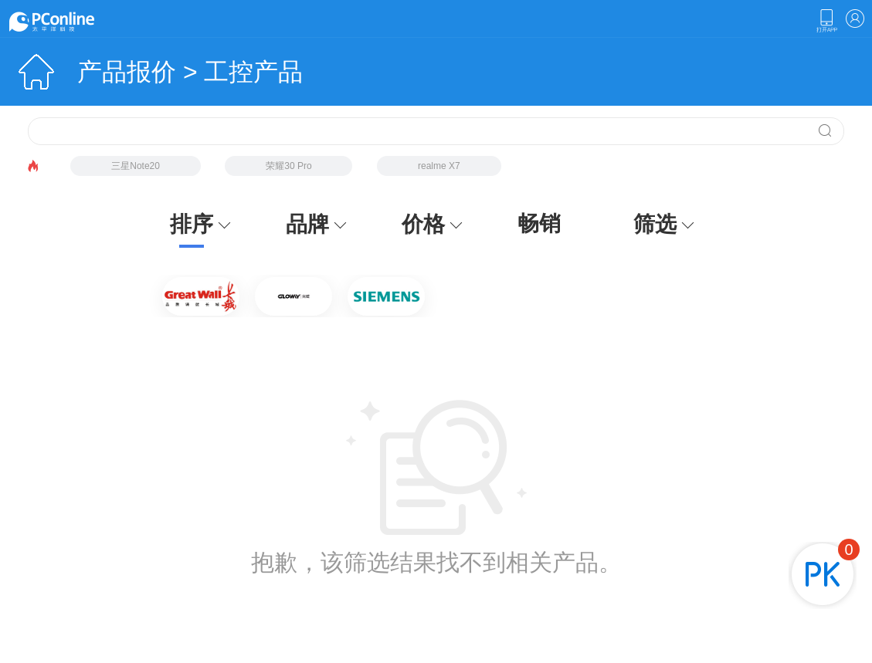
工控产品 (253, 72)
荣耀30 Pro (288, 166)
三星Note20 (135, 166)
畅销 (539, 223)
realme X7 (439, 166)
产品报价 (126, 72)
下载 (826, 20)
